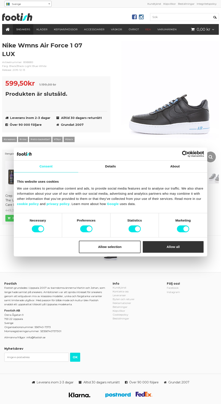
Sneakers (23, 29)
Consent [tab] (46, 166)
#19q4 (57, 139)
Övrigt (134, 29)
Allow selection (109, 247)
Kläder (42, 29)
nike (104, 48)
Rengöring (11, 153)
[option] (170, 102)
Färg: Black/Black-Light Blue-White (24, 66)
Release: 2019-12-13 (13, 69)
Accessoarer (94, 29)
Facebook (173, 287)
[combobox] (28, 4)
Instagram (173, 292)
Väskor (116, 29)
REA (148, 29)
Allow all (173, 247)
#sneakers (9, 139)
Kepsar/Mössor (66, 29)
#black (69, 139)
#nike (23, 139)
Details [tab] (110, 166)
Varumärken (166, 29)
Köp (13, 218)
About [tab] (175, 166)
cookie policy (28, 204)
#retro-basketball (40, 139)
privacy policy (57, 204)
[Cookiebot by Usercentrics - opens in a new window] (185, 154)
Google (113, 204)
